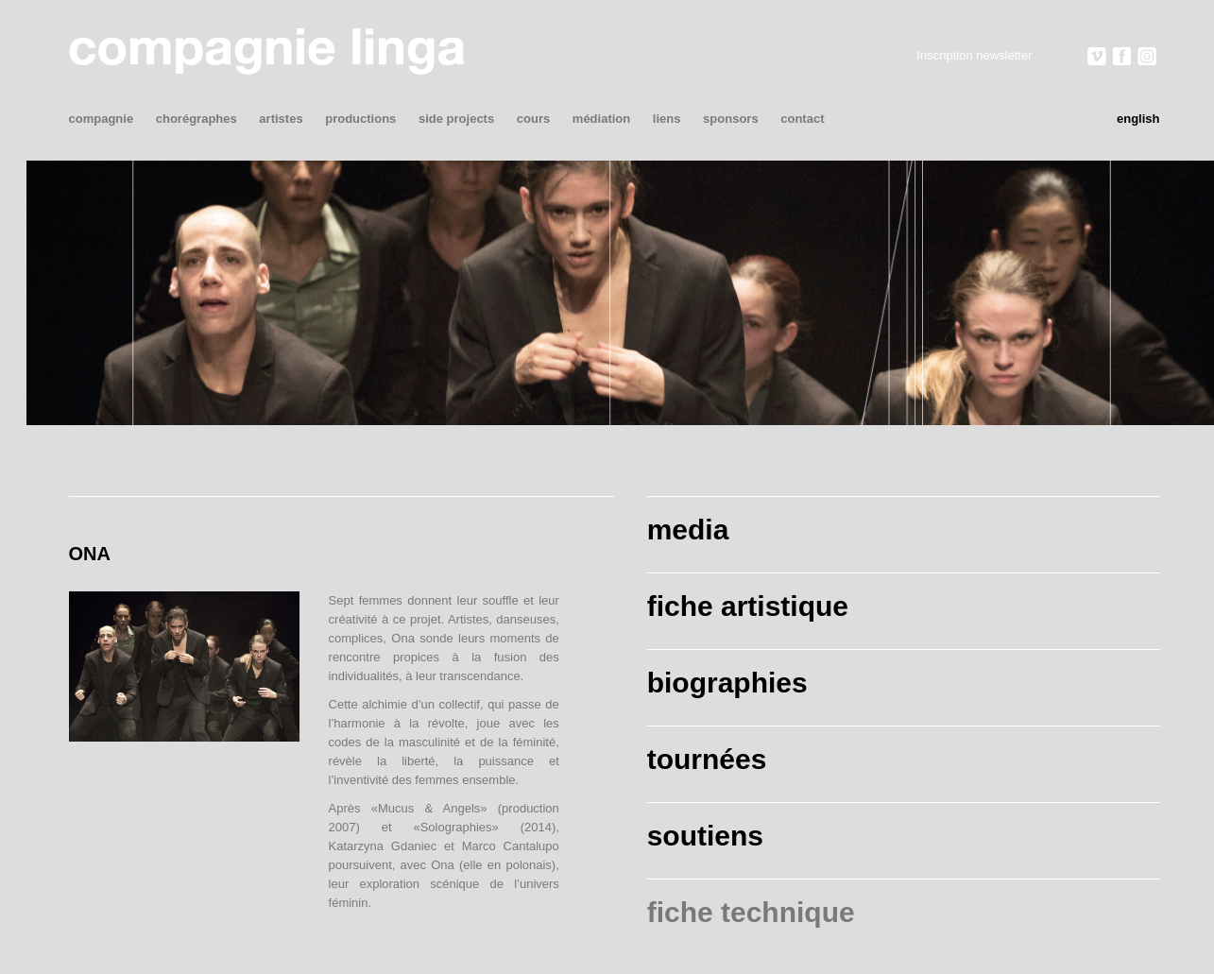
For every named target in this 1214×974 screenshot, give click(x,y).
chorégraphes (196, 118)
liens (667, 118)
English (1138, 118)
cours (533, 118)
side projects (456, 118)
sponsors (731, 118)
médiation (601, 118)
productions (360, 118)
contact (802, 118)
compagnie (101, 118)
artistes (280, 118)
